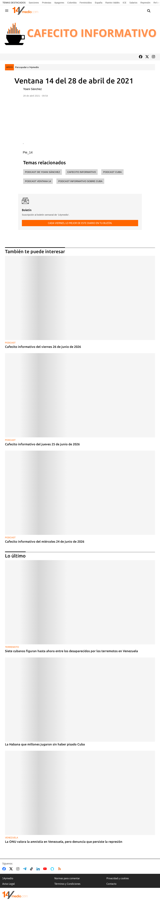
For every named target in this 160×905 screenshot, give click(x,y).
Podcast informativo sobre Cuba (80, 181)
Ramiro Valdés (112, 2)
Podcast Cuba (112, 172)
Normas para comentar (67, 878)
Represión (145, 2)
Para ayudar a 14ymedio (27, 67)
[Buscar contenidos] (149, 11)
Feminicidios (86, 2)
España (98, 2)
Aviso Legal (8, 883)
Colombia (72, 2)
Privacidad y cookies (117, 878)
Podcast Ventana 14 (38, 181)
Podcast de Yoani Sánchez (42, 172)
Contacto (111, 883)
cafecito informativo (81, 172)
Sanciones (34, 2)
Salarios (133, 2)
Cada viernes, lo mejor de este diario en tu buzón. (80, 223)
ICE (124, 2)
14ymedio (7, 878)
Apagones (59, 2)
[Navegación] (6, 10)
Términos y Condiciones (67, 883)
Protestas (46, 2)
